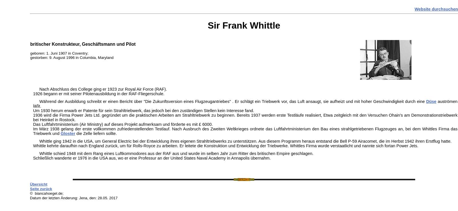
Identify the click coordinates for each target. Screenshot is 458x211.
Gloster (67, 133)
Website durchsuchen (436, 9)
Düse (431, 101)
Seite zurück (41, 189)
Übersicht (38, 184)
